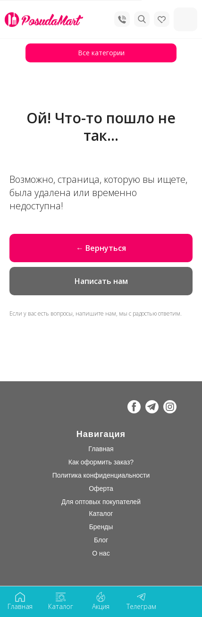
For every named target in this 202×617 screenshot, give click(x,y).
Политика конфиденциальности (101, 475)
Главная (100, 449)
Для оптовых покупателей (101, 502)
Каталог (101, 513)
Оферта (101, 488)
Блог (101, 540)
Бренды (101, 527)
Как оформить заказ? (101, 462)
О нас (100, 553)
